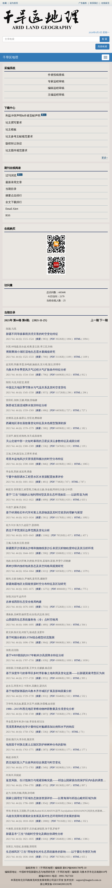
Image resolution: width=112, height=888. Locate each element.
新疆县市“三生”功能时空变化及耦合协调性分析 (34, 833)
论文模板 (10, 129)
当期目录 (10, 188)
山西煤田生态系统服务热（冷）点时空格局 (32, 619)
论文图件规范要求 (16, 150)
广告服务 (83, 3)
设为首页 (14, 3)
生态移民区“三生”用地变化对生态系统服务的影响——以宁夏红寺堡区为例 (51, 851)
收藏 (5, 3)
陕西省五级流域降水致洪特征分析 (26, 405)
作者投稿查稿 (56, 74)
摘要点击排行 (13, 195)
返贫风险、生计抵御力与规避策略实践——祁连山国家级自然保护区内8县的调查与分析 (58, 780)
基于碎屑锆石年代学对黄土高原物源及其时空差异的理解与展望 (44, 512)
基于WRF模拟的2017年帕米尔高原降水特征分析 (35, 655)
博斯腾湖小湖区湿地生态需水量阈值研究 (30, 351)
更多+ (105, 157)
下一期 (104, 320)
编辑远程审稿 (56, 88)
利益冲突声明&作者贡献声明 (22, 115)
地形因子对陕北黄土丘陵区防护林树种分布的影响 (36, 744)
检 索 (104, 39)
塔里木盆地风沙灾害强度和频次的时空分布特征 (34, 458)
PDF (52, 339)
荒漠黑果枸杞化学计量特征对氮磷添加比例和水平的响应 (40, 726)
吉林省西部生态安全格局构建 (24, 601)
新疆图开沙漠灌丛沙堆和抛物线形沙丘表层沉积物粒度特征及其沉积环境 (50, 548)
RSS (7, 215)
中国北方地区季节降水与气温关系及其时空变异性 (36, 387)
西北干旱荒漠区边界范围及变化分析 (28, 530)
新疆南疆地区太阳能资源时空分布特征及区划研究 (36, 583)
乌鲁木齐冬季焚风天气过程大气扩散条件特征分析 (36, 369)
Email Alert (11, 208)
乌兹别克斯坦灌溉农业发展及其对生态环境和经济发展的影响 (43, 816)
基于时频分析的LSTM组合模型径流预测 (30, 637)
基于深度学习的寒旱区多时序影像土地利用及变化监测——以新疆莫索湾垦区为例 (55, 673)
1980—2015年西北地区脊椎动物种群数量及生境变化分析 (40, 708)
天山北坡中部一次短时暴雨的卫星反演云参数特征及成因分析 (43, 441)
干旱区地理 (10, 57)
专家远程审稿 (56, 81)
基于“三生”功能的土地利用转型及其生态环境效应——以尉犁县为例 (47, 494)
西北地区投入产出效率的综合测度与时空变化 (33, 762)
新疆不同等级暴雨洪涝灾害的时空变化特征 (32, 333)
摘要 (38, 339)
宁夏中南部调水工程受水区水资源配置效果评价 (34, 476)
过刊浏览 (10, 175)
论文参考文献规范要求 (19, 136)
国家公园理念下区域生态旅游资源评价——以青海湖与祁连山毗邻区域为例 (51, 798)
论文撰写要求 (13, 122)
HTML (77, 339)
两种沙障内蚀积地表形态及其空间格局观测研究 (34, 566)
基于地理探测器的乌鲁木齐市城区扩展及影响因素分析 (39, 691)
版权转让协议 (13, 143)
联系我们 (94, 3)
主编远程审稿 (56, 94)
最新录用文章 (13, 182)
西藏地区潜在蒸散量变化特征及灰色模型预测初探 (36, 423)
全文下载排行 (13, 202)
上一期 (95, 320)
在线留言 (105, 3)
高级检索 (102, 46)
